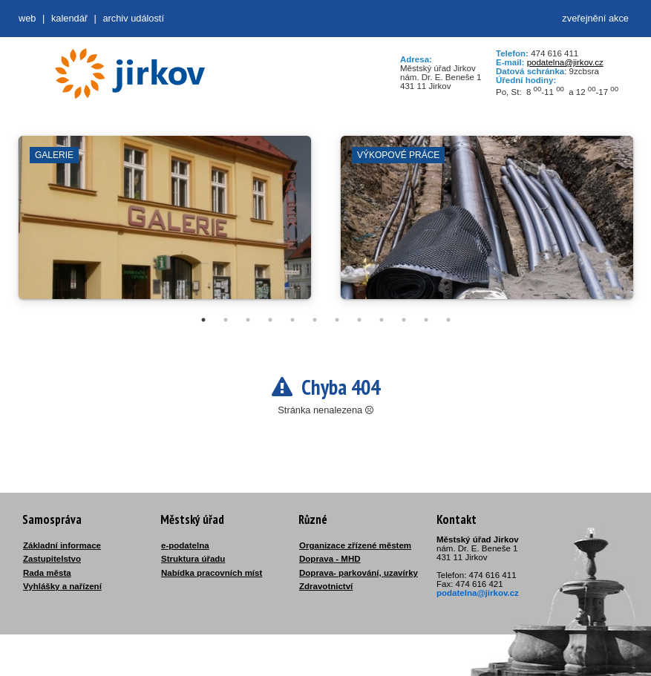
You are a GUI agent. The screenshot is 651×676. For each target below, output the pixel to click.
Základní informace (62, 545)
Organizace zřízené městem (355, 545)
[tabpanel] (165, 225)
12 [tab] (448, 319)
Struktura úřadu (193, 558)
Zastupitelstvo (52, 558)
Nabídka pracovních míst (211, 572)
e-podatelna (185, 545)
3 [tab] (248, 319)
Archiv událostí (133, 18)
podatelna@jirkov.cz (565, 62)
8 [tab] (359, 319)
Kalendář (69, 18)
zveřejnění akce (595, 18)
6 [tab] (314, 319)
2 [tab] (225, 319)
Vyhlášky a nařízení (62, 586)
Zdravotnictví (326, 586)
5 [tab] (292, 319)
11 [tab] (426, 319)
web (27, 18)
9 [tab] (381, 319)
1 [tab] (203, 319)
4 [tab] (270, 319)
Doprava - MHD (330, 558)
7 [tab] (337, 319)
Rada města (47, 572)
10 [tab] (403, 319)
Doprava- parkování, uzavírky (358, 572)
